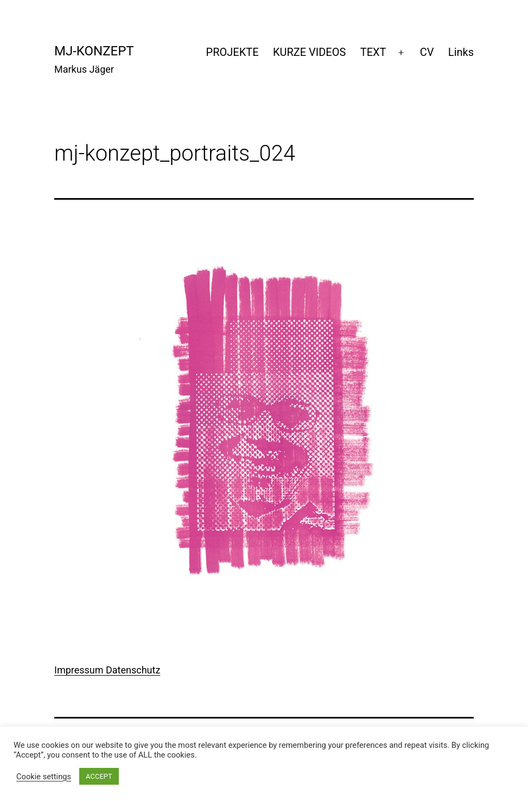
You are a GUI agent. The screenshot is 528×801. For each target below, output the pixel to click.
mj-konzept (94, 51)
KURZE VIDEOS (309, 52)
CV (427, 52)
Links (461, 52)
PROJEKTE (232, 52)
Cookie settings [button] (43, 776)
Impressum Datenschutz (107, 670)
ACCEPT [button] (99, 776)
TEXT (373, 52)
